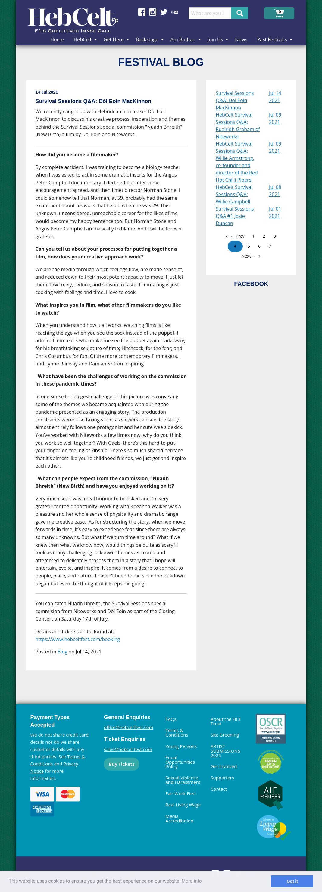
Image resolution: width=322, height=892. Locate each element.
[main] (116, 380)
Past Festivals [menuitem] (272, 39)
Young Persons (181, 746)
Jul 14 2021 (275, 97)
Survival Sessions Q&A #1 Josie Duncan (235, 216)
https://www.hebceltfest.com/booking (77, 639)
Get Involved (224, 766)
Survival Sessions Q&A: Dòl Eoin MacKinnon (235, 100)
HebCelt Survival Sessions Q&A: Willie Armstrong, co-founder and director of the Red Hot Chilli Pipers (237, 161)
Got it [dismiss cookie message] (292, 881)
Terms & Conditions (176, 732)
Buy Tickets (121, 764)
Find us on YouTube (175, 12)
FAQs (170, 719)
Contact (219, 789)
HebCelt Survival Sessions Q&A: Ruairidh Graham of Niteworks (238, 125)
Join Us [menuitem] (215, 39)
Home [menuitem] (57, 39)
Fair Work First (180, 793)
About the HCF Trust (226, 721)
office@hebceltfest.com (128, 727)
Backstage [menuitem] (147, 39)
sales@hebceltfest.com (128, 749)
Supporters (222, 778)
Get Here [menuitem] (114, 39)
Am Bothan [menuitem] (182, 39)
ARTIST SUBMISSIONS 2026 (225, 750)
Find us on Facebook (142, 12)
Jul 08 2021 (275, 191)
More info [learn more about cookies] (192, 881)
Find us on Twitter (164, 12)
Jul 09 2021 (275, 118)
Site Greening (225, 735)
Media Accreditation (179, 818)
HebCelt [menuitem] (83, 39)
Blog (62, 651)
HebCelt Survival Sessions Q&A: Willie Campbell (234, 194)
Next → (249, 256)
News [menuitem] (241, 39)
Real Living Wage (183, 805)
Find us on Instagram (153, 12)
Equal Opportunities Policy (180, 761)
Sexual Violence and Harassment (182, 780)
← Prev (237, 236)
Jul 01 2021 (275, 212)
